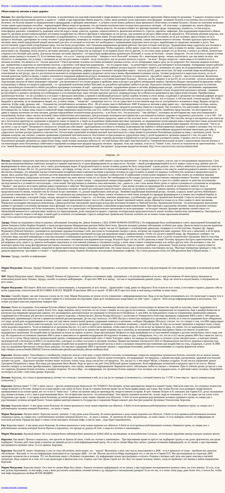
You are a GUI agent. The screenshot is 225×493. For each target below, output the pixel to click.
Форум (4, 5)
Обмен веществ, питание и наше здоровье (127, 5)
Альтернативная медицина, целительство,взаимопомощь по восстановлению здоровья (57, 5)
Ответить (157, 5)
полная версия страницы (14, 487)
